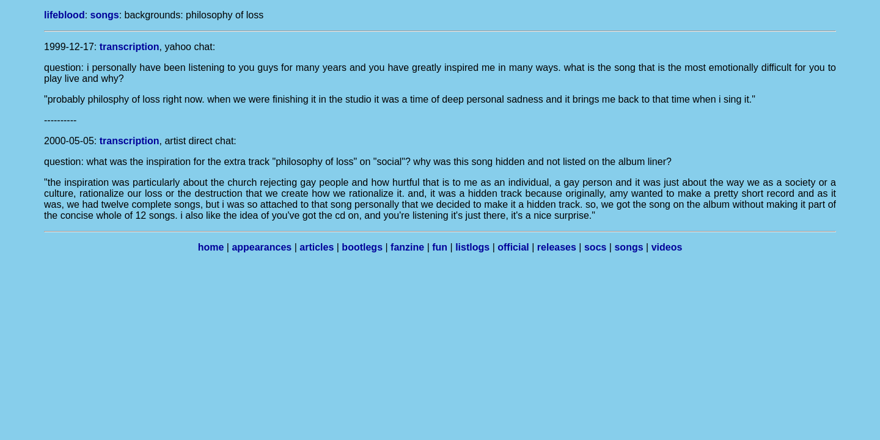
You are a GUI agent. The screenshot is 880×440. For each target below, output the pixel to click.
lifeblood (64, 15)
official (513, 247)
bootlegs (362, 247)
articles (316, 247)
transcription (130, 47)
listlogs (472, 247)
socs (595, 247)
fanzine (407, 247)
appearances (262, 247)
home (211, 247)
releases (556, 247)
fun (439, 247)
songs (104, 15)
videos (667, 247)
